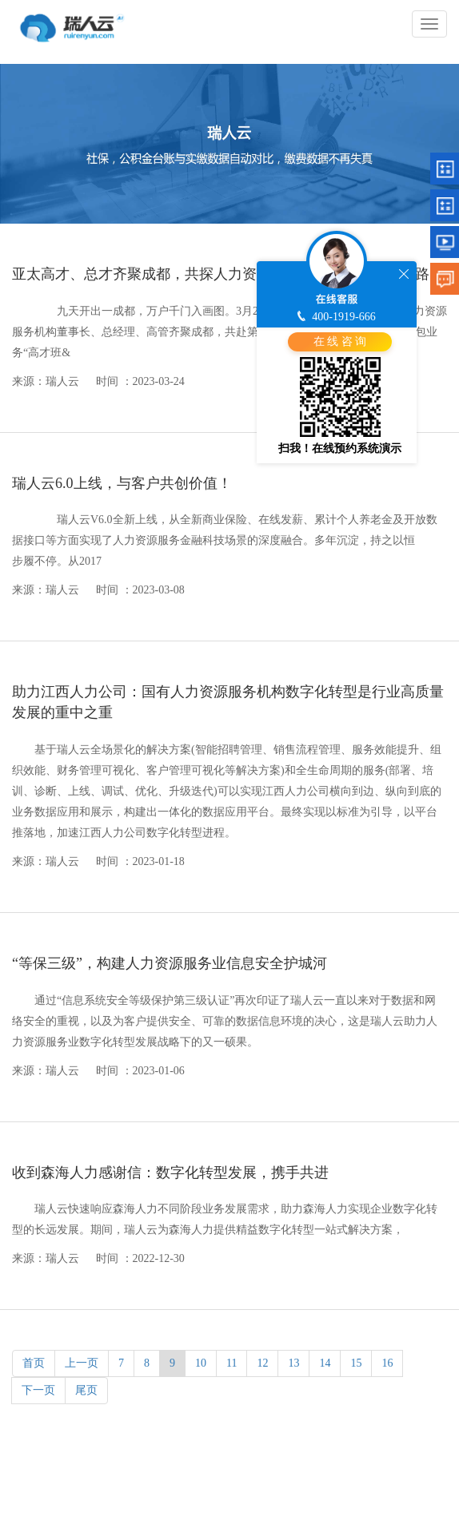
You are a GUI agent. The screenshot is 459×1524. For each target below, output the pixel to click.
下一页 (38, 1390)
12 (262, 1363)
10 (200, 1363)
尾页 (86, 1390)
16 (387, 1363)
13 (293, 1363)
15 (355, 1363)
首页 (33, 1363)
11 (231, 1363)
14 (324, 1363)
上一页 (81, 1363)
